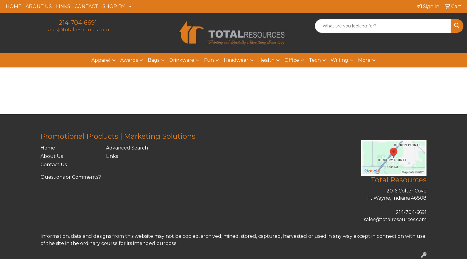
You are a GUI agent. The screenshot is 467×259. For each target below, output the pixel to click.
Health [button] (266, 60)
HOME (13, 6)
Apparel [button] (100, 60)
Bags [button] (153, 60)
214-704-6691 (78, 22)
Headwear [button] (236, 60)
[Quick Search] (383, 26)
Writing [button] (339, 60)
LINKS (63, 6)
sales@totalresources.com (77, 30)
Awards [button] (129, 60)
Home (48, 148)
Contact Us (54, 164)
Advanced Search (127, 148)
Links (112, 156)
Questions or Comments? (71, 177)
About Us (52, 156)
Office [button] (291, 60)
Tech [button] (315, 60)
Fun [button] (209, 60)
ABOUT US (39, 6)
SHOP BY (113, 6)
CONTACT (86, 6)
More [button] (364, 60)
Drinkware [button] (181, 60)
